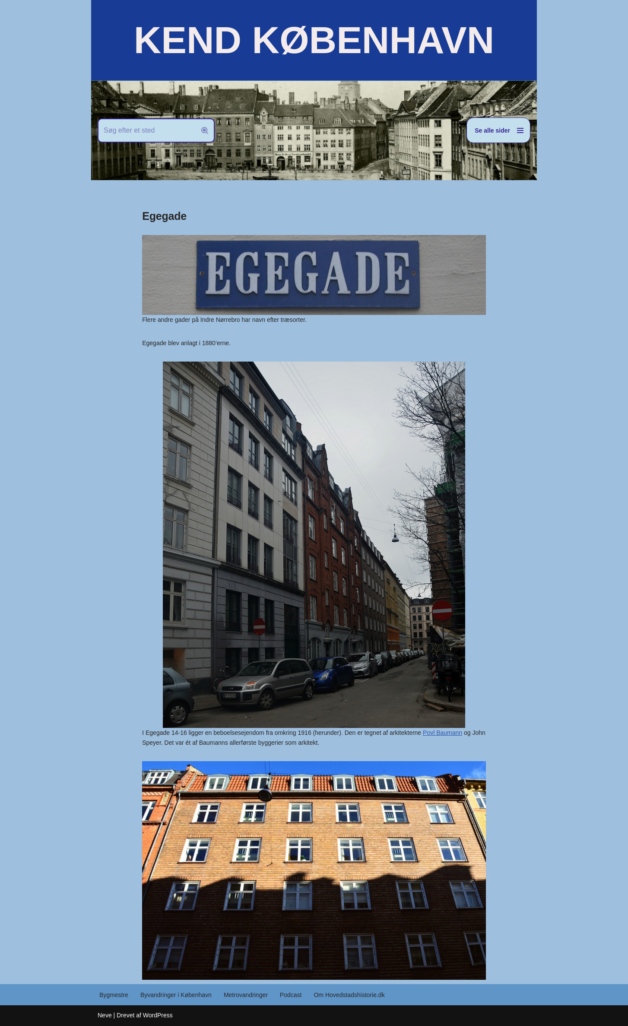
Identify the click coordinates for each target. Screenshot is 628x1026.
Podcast (291, 994)
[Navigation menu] (498, 130)
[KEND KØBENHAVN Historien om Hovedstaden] (314, 40)
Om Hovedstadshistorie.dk (349, 994)
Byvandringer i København (176, 994)
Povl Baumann (442, 732)
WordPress (158, 1015)
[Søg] (146, 130)
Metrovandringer (246, 994)
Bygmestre (113, 994)
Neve (105, 1015)
